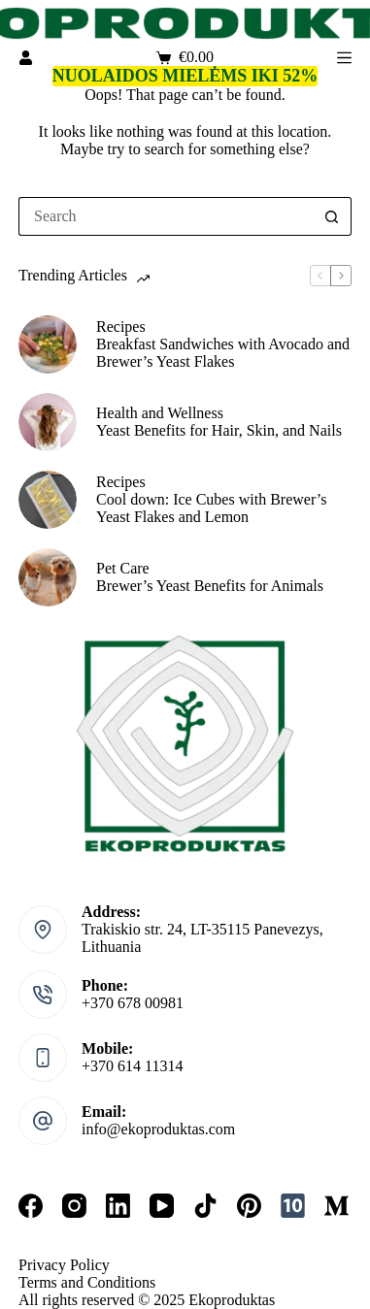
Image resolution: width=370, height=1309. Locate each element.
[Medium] (336, 1206)
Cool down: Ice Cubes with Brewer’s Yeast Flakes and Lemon (211, 508)
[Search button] (332, 216)
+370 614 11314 (132, 1066)
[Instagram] (74, 1206)
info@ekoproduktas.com (158, 1129)
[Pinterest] (249, 1206)
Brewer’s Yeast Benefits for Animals (209, 585)
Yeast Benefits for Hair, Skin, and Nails (219, 430)
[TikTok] (205, 1206)
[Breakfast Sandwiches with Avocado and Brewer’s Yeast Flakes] (47, 344)
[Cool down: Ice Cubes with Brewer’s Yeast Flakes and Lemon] (47, 500)
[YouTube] (162, 1206)
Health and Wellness (159, 413)
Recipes (121, 326)
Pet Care (123, 568)
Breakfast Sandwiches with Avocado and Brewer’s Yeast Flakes (223, 353)
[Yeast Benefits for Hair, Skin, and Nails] (47, 422)
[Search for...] (165, 216)
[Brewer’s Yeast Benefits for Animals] (47, 577)
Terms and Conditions (86, 1282)
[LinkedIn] (118, 1206)
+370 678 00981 (133, 1003)
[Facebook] (30, 1206)
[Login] (25, 57)
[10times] (293, 1206)
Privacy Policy (64, 1265)
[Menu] (344, 57)
